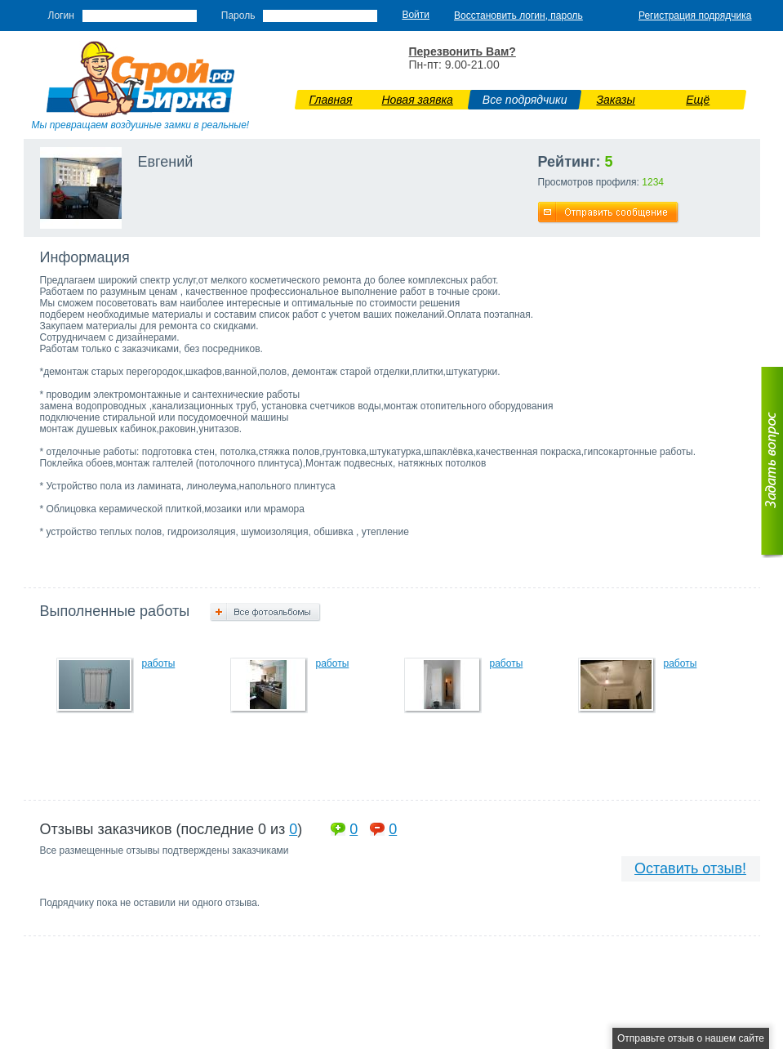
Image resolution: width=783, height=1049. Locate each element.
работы (159, 663)
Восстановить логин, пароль (518, 15)
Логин (61, 15)
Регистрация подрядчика (695, 15)
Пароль (238, 15)
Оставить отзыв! (690, 868)
